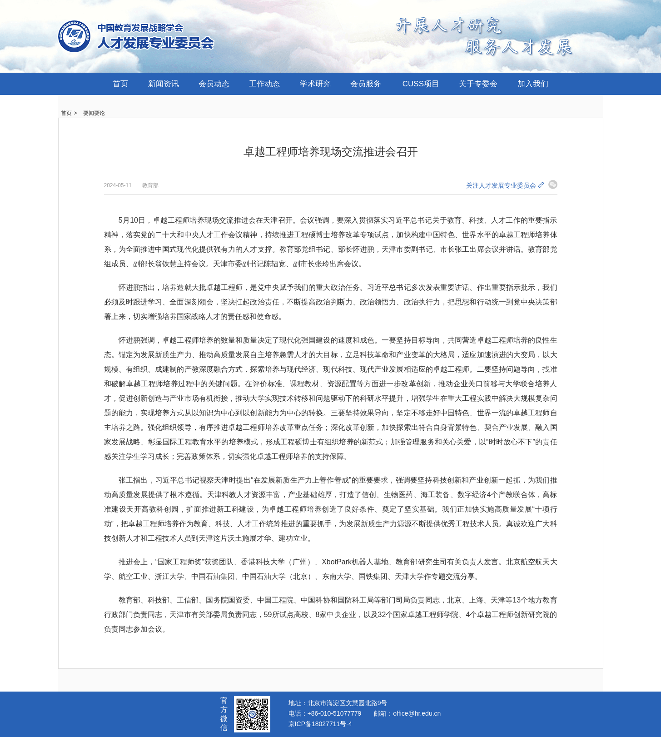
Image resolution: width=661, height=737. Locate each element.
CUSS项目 (421, 84)
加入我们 (532, 84)
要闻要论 (94, 113)
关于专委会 (478, 84)
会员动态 (214, 84)
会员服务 (365, 84)
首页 (120, 84)
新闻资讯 (163, 84)
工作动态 (264, 84)
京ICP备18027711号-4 (320, 723)
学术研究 (315, 84)
